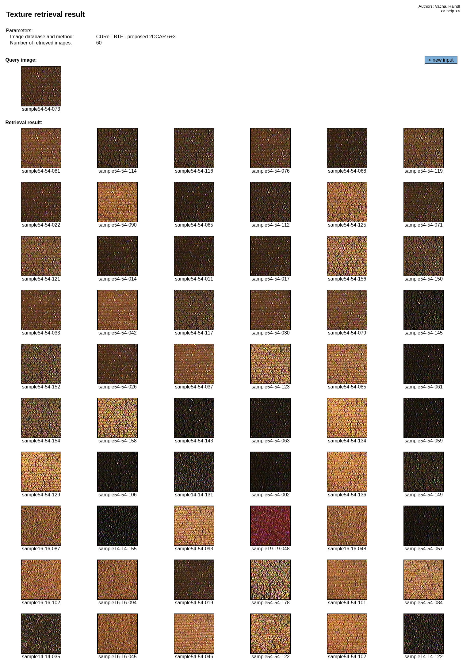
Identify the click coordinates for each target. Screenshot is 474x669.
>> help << (450, 11)
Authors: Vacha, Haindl (439, 6)
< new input (440, 60)
